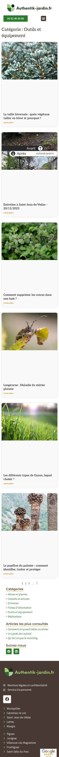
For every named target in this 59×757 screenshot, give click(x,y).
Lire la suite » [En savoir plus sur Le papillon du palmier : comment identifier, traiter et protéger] (8, 574)
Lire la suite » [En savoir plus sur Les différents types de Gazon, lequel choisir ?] (8, 483)
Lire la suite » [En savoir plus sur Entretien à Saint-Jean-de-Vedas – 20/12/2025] (8, 213)
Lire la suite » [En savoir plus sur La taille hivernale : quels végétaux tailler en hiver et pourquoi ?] (8, 122)
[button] (43, 18)
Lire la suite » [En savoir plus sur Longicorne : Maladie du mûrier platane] (8, 393)
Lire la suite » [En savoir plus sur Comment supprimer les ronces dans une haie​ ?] (8, 303)
